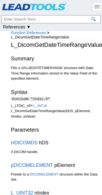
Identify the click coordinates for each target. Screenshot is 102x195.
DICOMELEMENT (44, 175)
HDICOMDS (24, 143)
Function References (28, 33)
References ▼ (17, 27)
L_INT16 (40, 106)
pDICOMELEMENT (32, 165)
